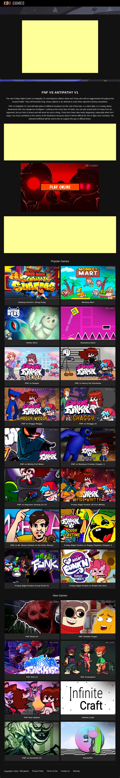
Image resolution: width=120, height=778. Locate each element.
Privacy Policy (38, 771)
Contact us (65, 771)
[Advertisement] (60, 46)
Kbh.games (24, 771)
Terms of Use (52, 771)
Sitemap (76, 771)
